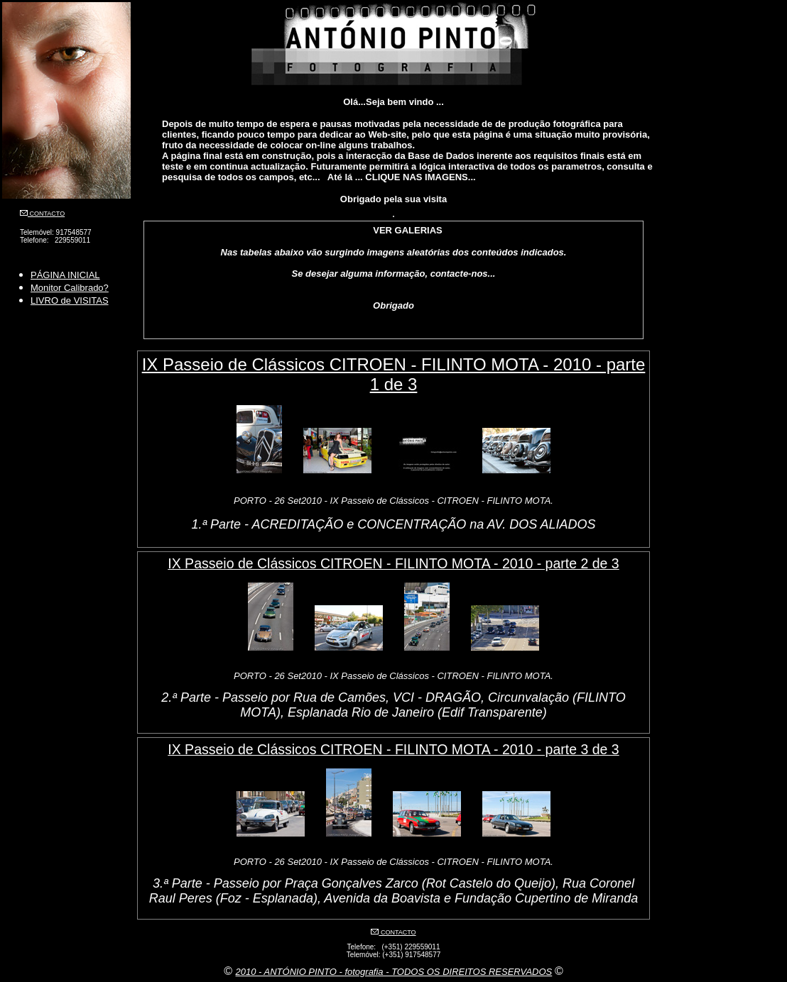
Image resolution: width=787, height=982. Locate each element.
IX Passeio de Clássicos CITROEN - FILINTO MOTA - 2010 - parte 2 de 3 (393, 563)
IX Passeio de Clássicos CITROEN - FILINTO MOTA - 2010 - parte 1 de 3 (394, 374)
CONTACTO (46, 213)
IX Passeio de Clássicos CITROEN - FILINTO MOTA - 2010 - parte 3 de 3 (393, 749)
